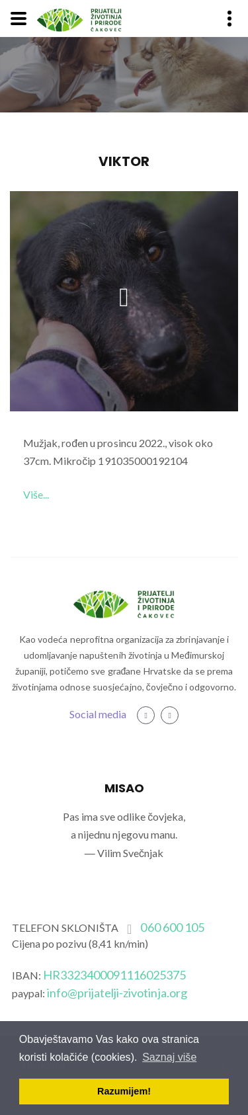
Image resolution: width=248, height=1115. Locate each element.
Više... (36, 494)
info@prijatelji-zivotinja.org (117, 993)
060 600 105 (172, 927)
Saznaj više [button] (169, 1057)
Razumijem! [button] (124, 1091)
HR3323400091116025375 (114, 975)
